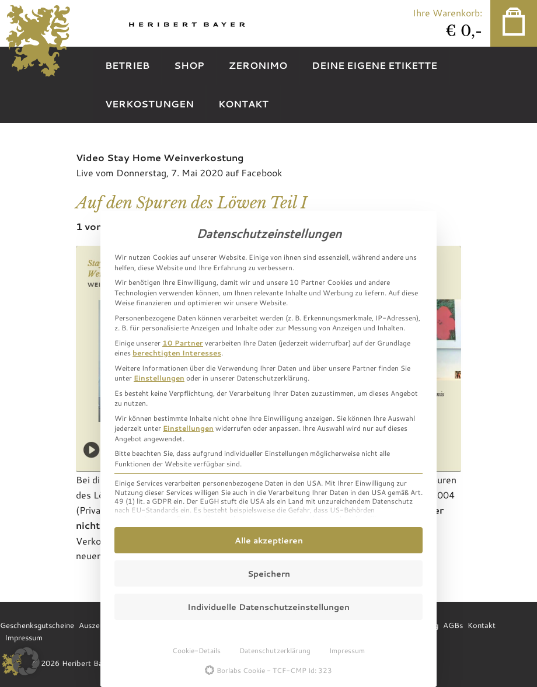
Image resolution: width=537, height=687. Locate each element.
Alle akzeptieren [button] (269, 540)
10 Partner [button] (182, 342)
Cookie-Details (196, 650)
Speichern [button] (268, 573)
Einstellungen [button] (159, 377)
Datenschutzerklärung (275, 650)
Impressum (347, 650)
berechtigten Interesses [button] (176, 352)
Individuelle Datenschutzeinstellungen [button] (268, 606)
